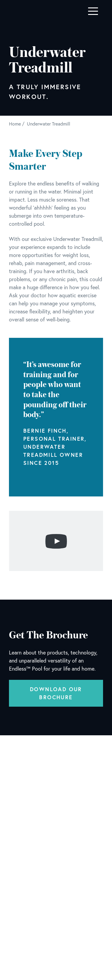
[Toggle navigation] (93, 11)
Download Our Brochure (56, 693)
